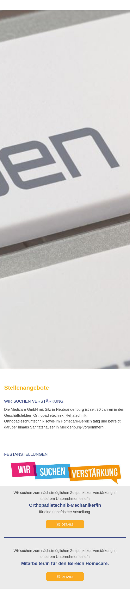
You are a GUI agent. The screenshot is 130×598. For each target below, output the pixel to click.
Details (65, 524)
